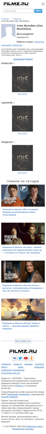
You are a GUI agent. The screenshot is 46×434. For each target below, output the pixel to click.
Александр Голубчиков (18, 394)
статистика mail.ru (10, 373)
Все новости (23, 341)
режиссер (39, 42)
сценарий (6, 45)
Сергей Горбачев (9, 397)
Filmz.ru (20, 386)
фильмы (28, 364)
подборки (39, 367)
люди (20, 367)
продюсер (17, 45)
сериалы (39, 364)
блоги (4, 367)
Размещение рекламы (23, 429)
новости (17, 364)
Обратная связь (34, 426)
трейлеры (6, 364)
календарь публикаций (12, 370)
